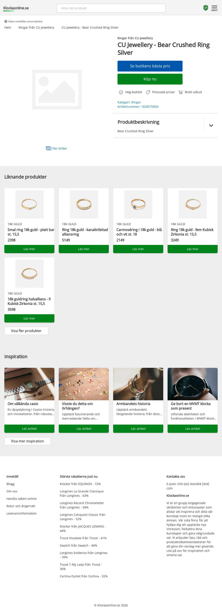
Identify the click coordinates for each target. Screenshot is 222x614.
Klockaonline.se (16, 8)
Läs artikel (29, 429)
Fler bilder (56, 148)
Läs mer (29, 249)
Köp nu (150, 78)
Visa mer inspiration (27, 441)
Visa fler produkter (26, 330)
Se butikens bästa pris (150, 65)
